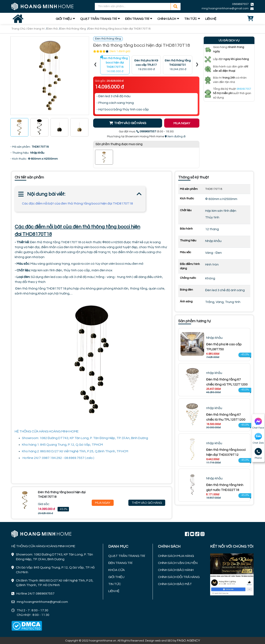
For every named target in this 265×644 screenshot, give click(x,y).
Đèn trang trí (36, 28)
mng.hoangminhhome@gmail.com (225, 8)
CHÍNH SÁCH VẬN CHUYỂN (178, 563)
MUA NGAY (181, 123)
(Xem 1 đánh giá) (120, 51)
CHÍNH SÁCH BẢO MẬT (175, 584)
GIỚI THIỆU (64, 18)
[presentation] (95, 65)
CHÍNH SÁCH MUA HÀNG (176, 556)
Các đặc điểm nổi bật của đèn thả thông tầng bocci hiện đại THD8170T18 (77, 203)
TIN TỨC (190, 18)
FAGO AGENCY (188, 640)
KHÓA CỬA (116, 570)
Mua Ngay (102, 502)
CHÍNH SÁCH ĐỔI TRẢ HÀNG (179, 577)
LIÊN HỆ (210, 18)
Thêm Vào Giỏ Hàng (147, 502)
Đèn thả (52, 28)
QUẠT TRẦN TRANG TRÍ (98, 18)
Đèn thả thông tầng (73, 28)
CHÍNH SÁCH (166, 18)
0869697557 (240, 4)
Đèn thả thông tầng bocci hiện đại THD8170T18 (119, 28)
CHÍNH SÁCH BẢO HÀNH (176, 570)
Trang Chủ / (19, 28)
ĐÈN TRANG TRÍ (137, 18)
